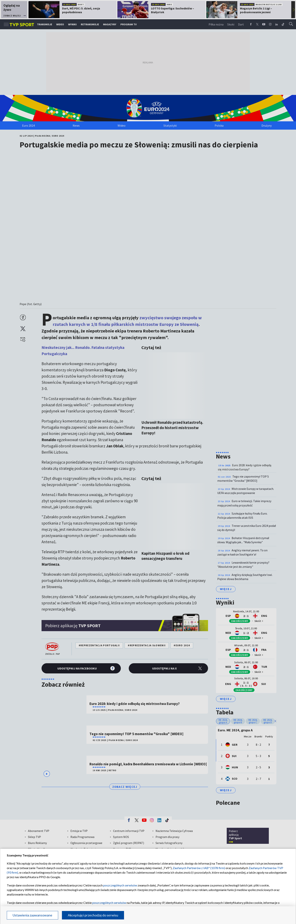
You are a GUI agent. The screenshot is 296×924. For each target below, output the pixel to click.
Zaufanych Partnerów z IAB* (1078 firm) (199, 868)
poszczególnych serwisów (120, 885)
